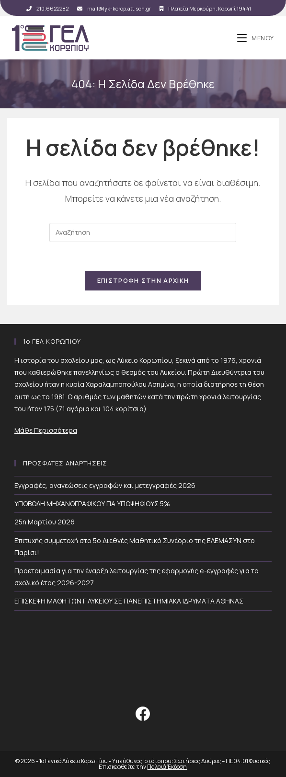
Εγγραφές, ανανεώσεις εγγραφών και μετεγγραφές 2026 (104, 485)
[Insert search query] (142, 232)
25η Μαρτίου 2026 (44, 521)
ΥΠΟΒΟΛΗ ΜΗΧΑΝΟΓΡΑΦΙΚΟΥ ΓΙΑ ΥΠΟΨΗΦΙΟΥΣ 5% (92, 503)
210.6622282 (47, 8)
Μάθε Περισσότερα (45, 430)
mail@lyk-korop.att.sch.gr (114, 8)
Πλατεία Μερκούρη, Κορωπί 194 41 (205, 8)
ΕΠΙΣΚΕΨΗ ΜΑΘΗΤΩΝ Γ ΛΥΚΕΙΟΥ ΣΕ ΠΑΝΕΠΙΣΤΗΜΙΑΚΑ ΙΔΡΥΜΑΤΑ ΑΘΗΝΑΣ (128, 600)
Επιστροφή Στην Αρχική (143, 280)
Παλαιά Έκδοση (167, 767)
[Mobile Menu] (255, 38)
